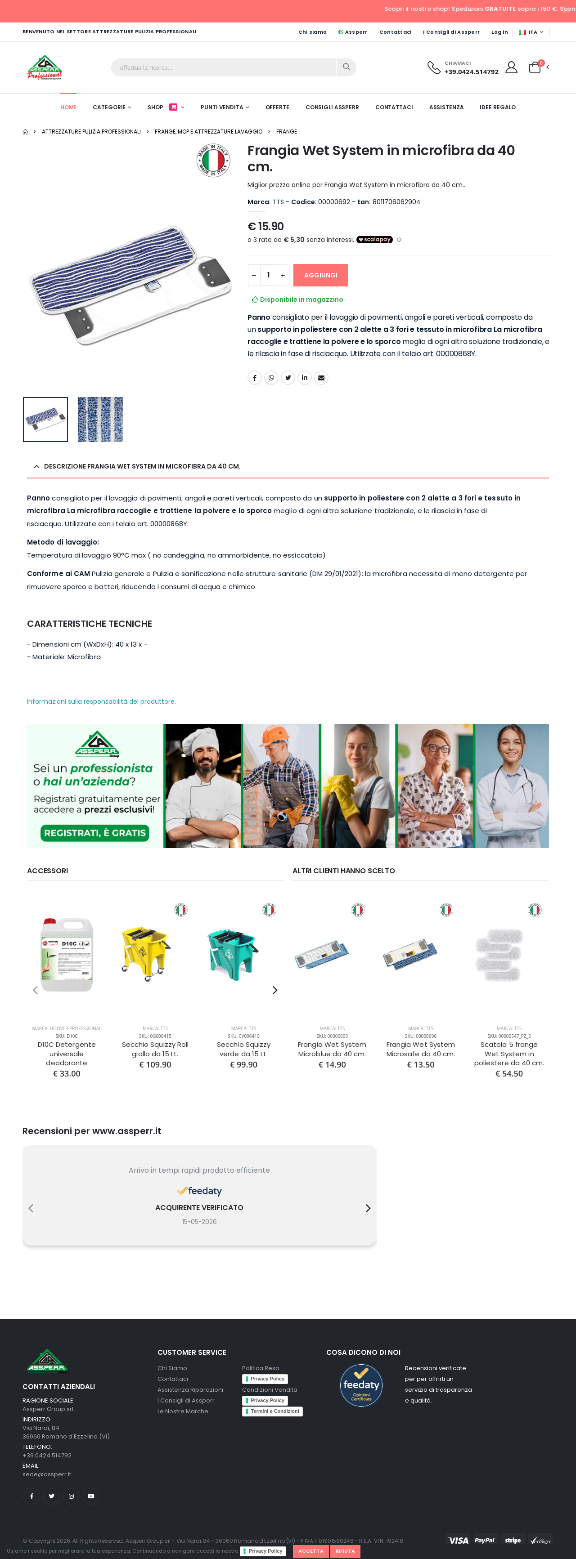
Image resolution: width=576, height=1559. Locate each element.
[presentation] (35, 990)
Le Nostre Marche (183, 1411)
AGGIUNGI (321, 275)
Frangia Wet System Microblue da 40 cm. (332, 1049)
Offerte (277, 107)
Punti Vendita (222, 107)
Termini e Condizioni (275, 1411)
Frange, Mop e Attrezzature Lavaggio (208, 131)
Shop (163, 107)
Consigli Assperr (332, 107)
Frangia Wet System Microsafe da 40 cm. (421, 1049)
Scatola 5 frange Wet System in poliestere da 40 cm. (509, 1054)
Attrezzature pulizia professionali (91, 131)
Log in (499, 32)
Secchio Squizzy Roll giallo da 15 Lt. (155, 1049)
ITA (528, 32)
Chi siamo (312, 32)
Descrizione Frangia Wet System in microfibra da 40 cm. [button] (142, 466)
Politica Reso (260, 1368)
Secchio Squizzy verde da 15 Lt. (243, 1049)
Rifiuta (345, 1551)
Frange (286, 131)
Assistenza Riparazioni (190, 1389)
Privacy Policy (266, 1551)
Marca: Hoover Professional (66, 1028)
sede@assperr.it (46, 1474)
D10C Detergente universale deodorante (67, 1054)
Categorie (109, 107)
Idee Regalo (498, 107)
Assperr (352, 32)
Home (68, 107)
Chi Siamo (172, 1368)
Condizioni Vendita (269, 1389)
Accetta (311, 1551)
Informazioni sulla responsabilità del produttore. (101, 701)
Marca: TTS (155, 1028)
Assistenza (446, 107)
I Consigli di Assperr (451, 32)
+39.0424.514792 (472, 71)
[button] (535, 67)
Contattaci (395, 32)
